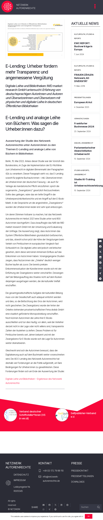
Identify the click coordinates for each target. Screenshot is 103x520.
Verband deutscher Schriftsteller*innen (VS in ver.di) (32, 415)
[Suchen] (91, 507)
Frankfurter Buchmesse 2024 (84, 125)
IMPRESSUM (20, 480)
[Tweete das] (100, 252)
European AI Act (83, 102)
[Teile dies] (100, 246)
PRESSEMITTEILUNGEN (82, 476)
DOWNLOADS (77, 481)
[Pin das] (100, 262)
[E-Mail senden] (100, 241)
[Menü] (95, 7)
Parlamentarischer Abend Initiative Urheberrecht (84, 151)
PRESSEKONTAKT (79, 470)
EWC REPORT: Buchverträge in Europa (83, 46)
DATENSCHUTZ (21, 474)
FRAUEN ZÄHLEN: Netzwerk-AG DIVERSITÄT (84, 78)
